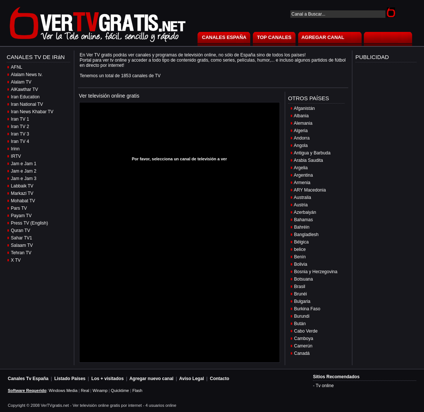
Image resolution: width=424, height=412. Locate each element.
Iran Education (25, 96)
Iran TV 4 (20, 141)
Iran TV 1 (20, 119)
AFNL (16, 67)
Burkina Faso (307, 308)
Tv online (325, 385)
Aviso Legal (191, 378)
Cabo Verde (305, 331)
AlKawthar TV (24, 89)
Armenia (302, 182)
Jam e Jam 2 (23, 171)
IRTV (16, 156)
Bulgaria (302, 301)
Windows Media (63, 390)
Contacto (219, 378)
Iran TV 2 (20, 126)
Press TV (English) (29, 223)
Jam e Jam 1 (23, 163)
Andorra (302, 138)
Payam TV (21, 215)
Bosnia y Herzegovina (315, 271)
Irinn (15, 148)
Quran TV (20, 230)
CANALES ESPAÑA (224, 37)
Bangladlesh (306, 234)
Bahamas (303, 219)
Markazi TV (22, 193)
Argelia (300, 167)
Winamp (99, 390)
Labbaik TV (22, 186)
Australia (302, 197)
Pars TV (19, 208)
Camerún (303, 346)
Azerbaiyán (305, 212)
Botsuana (303, 279)
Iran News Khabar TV (32, 111)
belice (300, 249)
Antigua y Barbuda (312, 153)
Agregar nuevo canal (151, 378)
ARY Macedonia (310, 190)
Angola (300, 145)
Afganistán (304, 108)
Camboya (303, 338)
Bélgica (301, 242)
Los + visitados (107, 378)
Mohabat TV (23, 200)
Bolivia (300, 264)
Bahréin (301, 227)
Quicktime (120, 390)
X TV (15, 260)
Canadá (302, 353)
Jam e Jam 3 (23, 178)
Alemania (303, 123)
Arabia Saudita (308, 160)
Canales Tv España (28, 378)
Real (85, 390)
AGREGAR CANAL (323, 37)
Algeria (300, 130)
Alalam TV (21, 82)
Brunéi (300, 294)
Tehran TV (21, 252)
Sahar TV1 (21, 238)
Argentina (303, 175)
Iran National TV (27, 104)
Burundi (301, 316)
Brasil (299, 286)
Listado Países (69, 378)
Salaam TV (22, 245)
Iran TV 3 (20, 134)
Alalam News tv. (26, 74)
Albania (301, 115)
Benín (300, 256)
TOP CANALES (274, 37)
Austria (300, 204)
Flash (137, 390)
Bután (300, 323)
